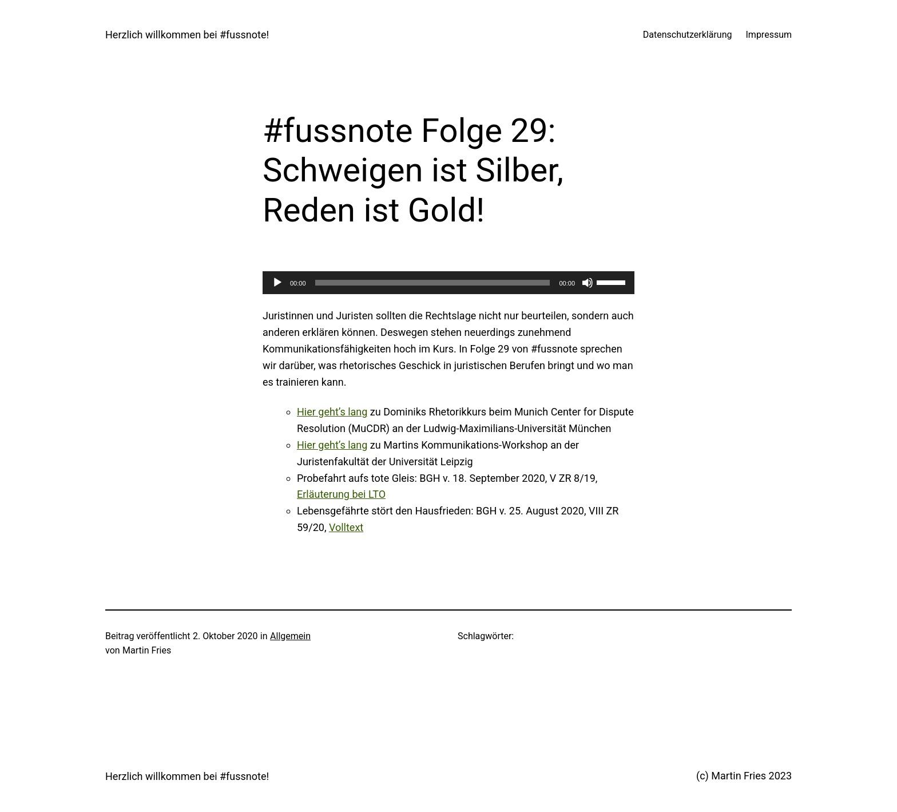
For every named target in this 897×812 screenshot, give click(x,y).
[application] (448, 282)
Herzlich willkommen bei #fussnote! (187, 35)
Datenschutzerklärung (687, 34)
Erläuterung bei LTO (341, 494)
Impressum (769, 34)
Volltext (346, 527)
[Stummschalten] (587, 282)
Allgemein (290, 636)
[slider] (432, 283)
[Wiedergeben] (277, 282)
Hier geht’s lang (332, 412)
